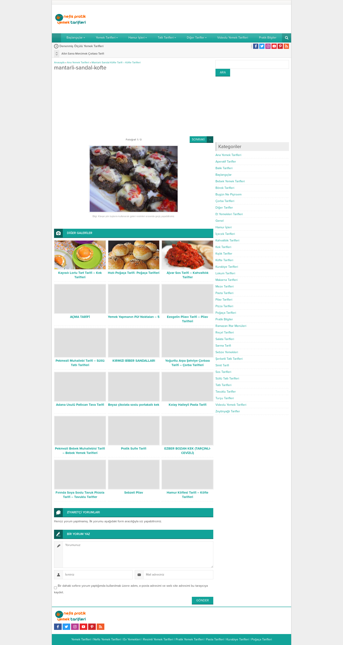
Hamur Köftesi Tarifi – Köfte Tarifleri (187, 495)
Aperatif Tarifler (225, 161)
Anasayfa (59, 62)
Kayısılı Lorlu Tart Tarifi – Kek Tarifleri (80, 275)
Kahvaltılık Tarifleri (227, 240)
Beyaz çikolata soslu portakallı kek (133, 405)
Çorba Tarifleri (224, 201)
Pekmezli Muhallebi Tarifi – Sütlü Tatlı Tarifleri (80, 363)
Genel (219, 221)
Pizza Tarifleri (224, 306)
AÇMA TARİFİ (80, 317)
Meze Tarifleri (224, 286)
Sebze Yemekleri (226, 352)
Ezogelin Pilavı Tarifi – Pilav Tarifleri (187, 319)
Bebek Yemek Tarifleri (230, 181)
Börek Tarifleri (224, 188)
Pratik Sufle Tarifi (133, 448)
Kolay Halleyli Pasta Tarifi (187, 405)
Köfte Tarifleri (224, 260)
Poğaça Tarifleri (225, 313)
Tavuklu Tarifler (225, 391)
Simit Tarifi (222, 365)
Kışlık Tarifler (223, 253)
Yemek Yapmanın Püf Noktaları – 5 (133, 317)
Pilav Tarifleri (223, 299)
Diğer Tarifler (224, 207)
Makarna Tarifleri (226, 280)
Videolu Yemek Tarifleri (230, 405)
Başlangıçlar (223, 175)
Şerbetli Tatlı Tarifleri (229, 359)
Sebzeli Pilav (133, 492)
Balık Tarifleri (224, 168)
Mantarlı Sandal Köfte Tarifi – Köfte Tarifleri (116, 62)
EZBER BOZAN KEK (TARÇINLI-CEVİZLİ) (187, 451)
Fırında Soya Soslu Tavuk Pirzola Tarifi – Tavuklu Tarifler (80, 495)
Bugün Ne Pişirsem (228, 194)
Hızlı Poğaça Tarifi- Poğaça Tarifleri (133, 273)
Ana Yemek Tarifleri (78, 62)
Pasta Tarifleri (224, 293)
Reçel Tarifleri (224, 332)
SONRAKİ (198, 139)
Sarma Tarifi (223, 345)
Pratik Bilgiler (224, 319)
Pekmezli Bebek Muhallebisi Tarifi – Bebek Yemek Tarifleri (80, 451)
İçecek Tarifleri (225, 234)
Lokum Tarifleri (225, 273)
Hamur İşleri (223, 227)
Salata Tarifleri (224, 339)
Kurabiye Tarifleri (226, 267)
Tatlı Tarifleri (223, 385)
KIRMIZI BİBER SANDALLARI (133, 361)
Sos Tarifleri (223, 372)
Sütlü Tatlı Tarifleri (227, 378)
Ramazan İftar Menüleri (230, 326)
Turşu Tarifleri (224, 398)
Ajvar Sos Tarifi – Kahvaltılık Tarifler (187, 275)
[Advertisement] (209, 19)
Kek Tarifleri (223, 247)
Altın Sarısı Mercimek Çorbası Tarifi (82, 53)
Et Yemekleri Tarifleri (229, 214)
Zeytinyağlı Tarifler (227, 411)
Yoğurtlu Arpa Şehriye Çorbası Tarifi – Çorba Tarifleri (187, 363)
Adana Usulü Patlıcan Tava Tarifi (80, 405)
